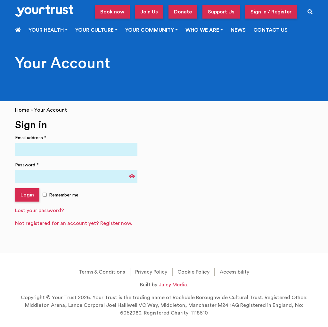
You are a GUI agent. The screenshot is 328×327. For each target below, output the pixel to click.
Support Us (221, 11)
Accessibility (234, 272)
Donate (183, 11)
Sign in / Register (270, 11)
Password (27, 165)
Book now (112, 11)
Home (22, 110)
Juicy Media (173, 284)
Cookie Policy (193, 272)
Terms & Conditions (102, 272)
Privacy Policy (151, 272)
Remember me (63, 195)
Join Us (149, 11)
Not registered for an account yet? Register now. (73, 223)
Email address (30, 137)
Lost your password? (39, 210)
